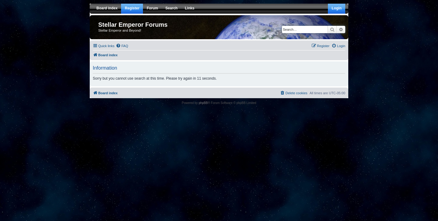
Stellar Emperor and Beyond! (119, 30)
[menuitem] (122, 46)
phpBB (203, 103)
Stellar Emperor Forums (133, 24)
